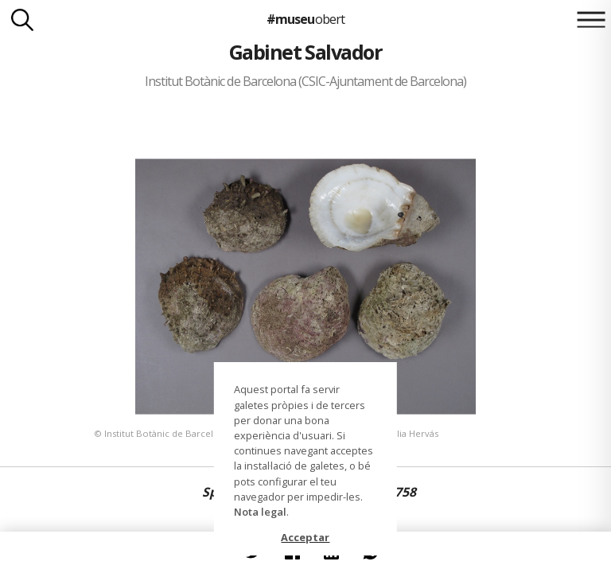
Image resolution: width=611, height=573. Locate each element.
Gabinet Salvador (306, 51)
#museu (305, 19)
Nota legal (260, 512)
